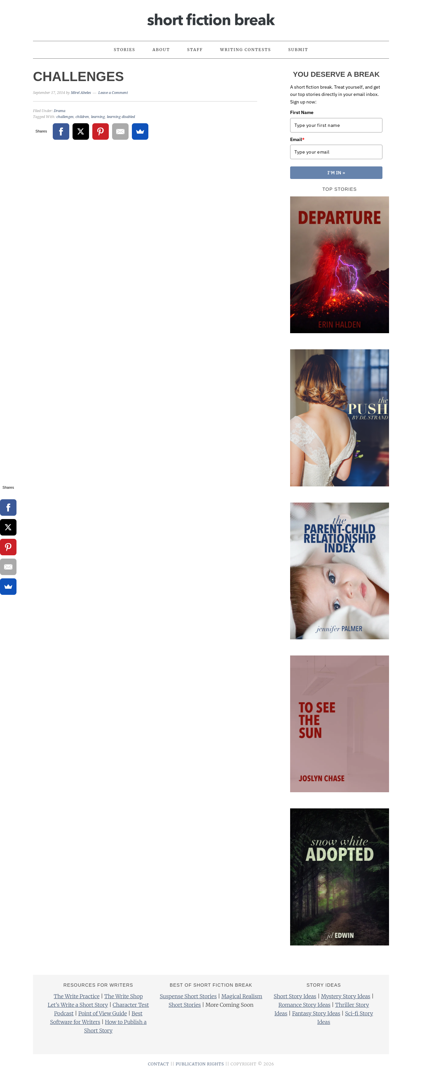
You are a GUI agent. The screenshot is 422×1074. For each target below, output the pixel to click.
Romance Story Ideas (305, 1004)
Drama (59, 111)
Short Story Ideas (295, 996)
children (82, 117)
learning (98, 117)
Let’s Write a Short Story (78, 1004)
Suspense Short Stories (188, 996)
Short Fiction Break (211, 17)
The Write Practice (77, 996)
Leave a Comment (113, 93)
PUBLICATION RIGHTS (200, 1063)
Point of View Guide (102, 1013)
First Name (302, 112)
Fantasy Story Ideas (316, 1013)
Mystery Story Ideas (345, 996)
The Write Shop (123, 996)
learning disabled (121, 117)
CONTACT (158, 1063)
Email (297, 139)
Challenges (78, 76)
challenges (65, 117)
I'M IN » (336, 173)
